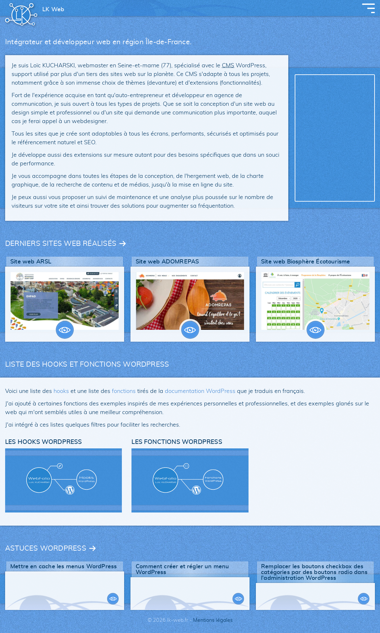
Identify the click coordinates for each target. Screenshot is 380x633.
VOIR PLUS (65, 330)
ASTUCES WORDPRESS (45, 548)
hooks (61, 391)
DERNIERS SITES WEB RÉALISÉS (60, 243)
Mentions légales (213, 620)
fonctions (124, 391)
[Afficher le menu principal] (368, 8)
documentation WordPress (200, 391)
